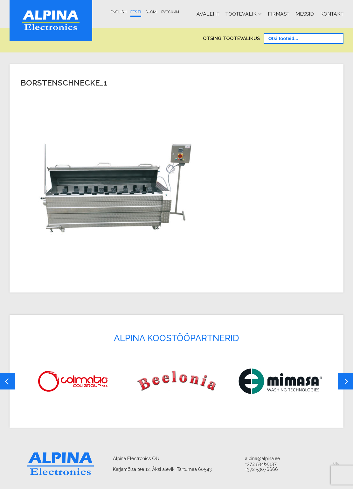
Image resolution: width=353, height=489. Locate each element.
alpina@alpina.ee (262, 458)
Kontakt (331, 14)
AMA (336, 463)
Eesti (135, 12)
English (118, 12)
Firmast (278, 14)
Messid (304, 14)
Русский (170, 12)
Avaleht (208, 14)
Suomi (151, 12)
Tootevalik (241, 14)
